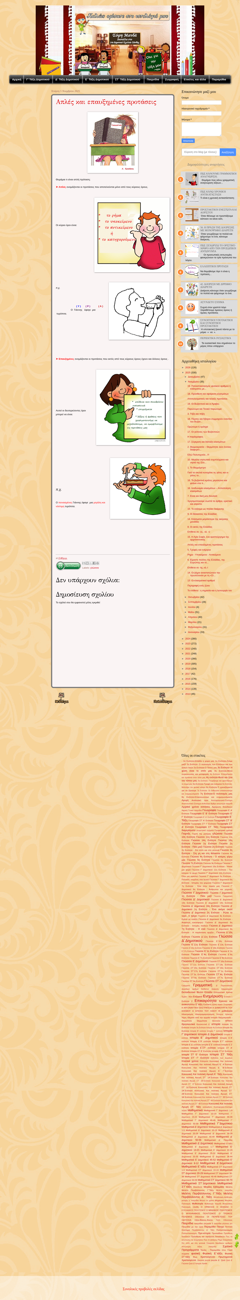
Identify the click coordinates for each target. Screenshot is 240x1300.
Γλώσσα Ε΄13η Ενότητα (220, 945)
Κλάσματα (204, 1061)
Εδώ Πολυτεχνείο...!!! (198, 454)
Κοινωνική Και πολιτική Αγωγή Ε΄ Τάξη (202, 1074)
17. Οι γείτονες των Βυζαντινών (203, 431)
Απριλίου (192, 617)
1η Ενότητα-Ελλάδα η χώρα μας (198, 761)
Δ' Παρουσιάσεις (224, 986)
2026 (188, 367)
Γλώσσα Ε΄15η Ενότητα (192, 948)
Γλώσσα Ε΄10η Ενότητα (219, 941)
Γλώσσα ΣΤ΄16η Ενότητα (220, 968)
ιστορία (216, 1024)
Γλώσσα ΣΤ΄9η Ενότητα (193, 981)
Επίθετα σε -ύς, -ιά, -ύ (198, 531)
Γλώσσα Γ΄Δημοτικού (195, 892)
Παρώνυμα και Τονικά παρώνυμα (204, 409)
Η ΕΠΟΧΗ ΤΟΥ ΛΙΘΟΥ (204, 1011)
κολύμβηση (207, 1107)
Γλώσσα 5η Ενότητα (198, 859)
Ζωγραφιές (172, 79)
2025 (188, 372)
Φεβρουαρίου (195, 627)
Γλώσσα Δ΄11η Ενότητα (205, 936)
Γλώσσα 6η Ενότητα (222, 860)
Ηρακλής (228, 1014)
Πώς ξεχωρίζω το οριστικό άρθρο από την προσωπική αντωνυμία (218, 248)
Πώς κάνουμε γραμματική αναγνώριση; (218, 175)
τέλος (224, 1250)
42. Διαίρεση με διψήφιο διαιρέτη (215, 285)
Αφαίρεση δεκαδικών (222, 807)
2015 (188, 683)
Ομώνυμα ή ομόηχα (197, 426)
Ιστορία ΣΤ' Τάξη (221, 1054)
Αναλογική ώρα (200, 800)
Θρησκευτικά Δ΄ (203, 1024)
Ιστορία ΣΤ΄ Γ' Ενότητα (195, 1057)
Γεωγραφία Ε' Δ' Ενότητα (203, 817)
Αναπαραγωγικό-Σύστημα (221, 800)
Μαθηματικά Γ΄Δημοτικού (216, 1123)
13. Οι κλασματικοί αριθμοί (201, 580)
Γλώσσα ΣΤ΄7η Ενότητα (220, 978)
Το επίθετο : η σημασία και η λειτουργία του (209, 590)
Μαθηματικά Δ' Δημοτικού (195, 1127)
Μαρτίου (192, 622)
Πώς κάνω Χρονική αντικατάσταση (213, 193)
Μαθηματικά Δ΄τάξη (223, 1143)
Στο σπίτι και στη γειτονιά (193, 1243)
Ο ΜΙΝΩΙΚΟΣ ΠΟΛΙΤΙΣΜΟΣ (219, 1210)
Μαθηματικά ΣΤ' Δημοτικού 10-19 (202, 1170)
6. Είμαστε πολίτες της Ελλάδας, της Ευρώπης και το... (206, 561)
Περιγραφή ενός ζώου (198, 585)
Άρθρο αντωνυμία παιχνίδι (221, 804)
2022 (188, 648)
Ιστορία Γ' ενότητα (215, 1031)
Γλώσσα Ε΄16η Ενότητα (213, 948)
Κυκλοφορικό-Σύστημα (223, 1107)
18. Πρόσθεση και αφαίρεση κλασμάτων (208, 393)
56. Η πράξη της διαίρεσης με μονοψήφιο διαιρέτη (217, 229)
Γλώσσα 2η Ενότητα (213, 846)
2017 (188, 673)
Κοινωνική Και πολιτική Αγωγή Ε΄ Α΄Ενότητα (210, 1064)
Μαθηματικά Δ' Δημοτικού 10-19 (201, 1130)
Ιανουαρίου (194, 632)
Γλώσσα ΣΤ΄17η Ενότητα (194, 971)
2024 (188, 638)
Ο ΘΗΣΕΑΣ (222, 1207)
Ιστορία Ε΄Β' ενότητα (200, 1041)
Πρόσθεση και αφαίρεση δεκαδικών (208, 1236)
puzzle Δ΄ (215, 1260)
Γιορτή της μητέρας (201, 834)
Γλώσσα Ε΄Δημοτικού (195, 961)
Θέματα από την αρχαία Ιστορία (202, 1017)
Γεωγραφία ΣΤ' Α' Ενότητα (201, 820)
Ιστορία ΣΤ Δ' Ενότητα (222, 1051)
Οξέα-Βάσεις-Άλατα (204, 1220)
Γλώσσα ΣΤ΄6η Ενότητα (194, 978)
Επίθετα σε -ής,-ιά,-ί (197, 567)
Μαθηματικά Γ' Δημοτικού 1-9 (218, 1110)
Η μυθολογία (225, 1011)
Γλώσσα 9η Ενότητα (212, 863)
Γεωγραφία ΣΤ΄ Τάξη (206, 827)
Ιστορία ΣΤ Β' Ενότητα (200, 1051)
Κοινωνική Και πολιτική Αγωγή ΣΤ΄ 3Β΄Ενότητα (212, 1097)
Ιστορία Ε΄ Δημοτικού (204, 1037)
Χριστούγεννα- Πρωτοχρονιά (216, 1256)
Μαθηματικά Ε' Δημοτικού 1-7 (198, 1147)
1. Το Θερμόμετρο (196, 467)
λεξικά (184, 1111)
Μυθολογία (197, 1203)
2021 (188, 653)
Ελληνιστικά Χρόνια (223, 992)
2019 (188, 663)
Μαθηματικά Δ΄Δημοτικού (197, 1143)
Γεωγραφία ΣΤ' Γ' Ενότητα (203, 824)
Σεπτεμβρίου (194, 602)
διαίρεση (215, 989)
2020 (188, 658)
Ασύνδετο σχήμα (212, 302)
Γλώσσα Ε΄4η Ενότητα (204, 954)
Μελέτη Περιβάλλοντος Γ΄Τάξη (201, 1193)
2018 (188, 668)
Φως (195, 1257)
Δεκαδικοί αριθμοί (190, 989)
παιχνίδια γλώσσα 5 (203, 1223)
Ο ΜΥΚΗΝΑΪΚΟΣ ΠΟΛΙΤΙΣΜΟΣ (199, 1213)
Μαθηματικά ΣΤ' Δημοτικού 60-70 (215, 1180)
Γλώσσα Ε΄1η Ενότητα (207, 951)
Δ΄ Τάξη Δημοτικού (67, 79)
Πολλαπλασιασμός (189, 1233)
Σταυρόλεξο (227, 1240)
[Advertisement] (26, 108)
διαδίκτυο (205, 989)
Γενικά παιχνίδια (195, 810)
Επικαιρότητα (205, 1000)
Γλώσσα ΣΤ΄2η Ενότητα (193, 974)
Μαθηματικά (195, 1110)
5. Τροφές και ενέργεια (199, 549)
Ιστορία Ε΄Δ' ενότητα (191, 1045)
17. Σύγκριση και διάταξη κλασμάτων (206, 441)
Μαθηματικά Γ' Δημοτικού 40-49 (199, 1120)
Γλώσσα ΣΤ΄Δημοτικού (218, 980)
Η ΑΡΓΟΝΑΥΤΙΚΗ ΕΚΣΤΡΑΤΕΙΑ (197, 1008)
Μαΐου (191, 612)
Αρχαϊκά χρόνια (190, 806)
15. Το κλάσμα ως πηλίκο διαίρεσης (205, 508)
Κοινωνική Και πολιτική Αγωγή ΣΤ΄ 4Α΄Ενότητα (201, 1101)
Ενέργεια (197, 996)
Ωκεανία (200, 1260)
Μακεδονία (197, 1187)
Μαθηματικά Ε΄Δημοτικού (216, 1163)
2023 (188, 643)
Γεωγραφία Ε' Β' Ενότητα (203, 813)
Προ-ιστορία (204, 1233)
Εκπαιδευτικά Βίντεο (192, 992)
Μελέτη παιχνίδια (224, 1190)
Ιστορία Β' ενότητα (198, 1031)
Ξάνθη (196, 1207)
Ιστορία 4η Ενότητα (214, 1028)
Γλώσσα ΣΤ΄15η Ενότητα (194, 968)
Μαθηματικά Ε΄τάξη (194, 1166)
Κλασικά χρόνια (190, 1061)
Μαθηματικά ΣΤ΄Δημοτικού (199, 1183)
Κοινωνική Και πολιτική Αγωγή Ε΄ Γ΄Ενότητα (207, 1071)
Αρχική (16, 79)
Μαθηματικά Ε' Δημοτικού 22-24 (216, 1150)
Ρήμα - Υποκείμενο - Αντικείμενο (204, 554)
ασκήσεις (205, 806)
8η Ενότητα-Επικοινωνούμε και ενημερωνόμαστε (207, 797)
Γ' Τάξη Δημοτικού (37, 79)
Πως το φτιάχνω (210, 1240)
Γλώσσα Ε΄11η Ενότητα (195, 944)
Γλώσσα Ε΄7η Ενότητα (200, 958)
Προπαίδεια (217, 1233)
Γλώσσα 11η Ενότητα (207, 837)
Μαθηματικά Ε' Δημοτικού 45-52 (199, 1159)
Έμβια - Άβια (187, 997)
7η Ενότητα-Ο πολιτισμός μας (216, 793)
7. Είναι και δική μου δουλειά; (202, 496)
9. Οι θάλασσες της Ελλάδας (202, 514)
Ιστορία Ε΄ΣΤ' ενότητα (203, 1047)
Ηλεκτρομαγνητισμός (204, 1014)
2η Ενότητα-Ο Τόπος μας (205, 768)
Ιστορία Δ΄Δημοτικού (210, 1034)
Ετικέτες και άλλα (195, 79)
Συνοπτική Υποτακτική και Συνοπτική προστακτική (216, 323)
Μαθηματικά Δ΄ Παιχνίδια (218, 1140)
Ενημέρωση (213, 996)
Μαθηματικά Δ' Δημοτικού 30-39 (216, 1133)
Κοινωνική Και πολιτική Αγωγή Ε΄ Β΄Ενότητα (207, 1068)
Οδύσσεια (199, 1217)
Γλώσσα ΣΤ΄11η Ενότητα (193, 965)
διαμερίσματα (226, 989)
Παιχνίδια (153, 79)
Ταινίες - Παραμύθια (210, 1250)
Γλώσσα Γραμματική (223, 896)
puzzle (207, 1260)
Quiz (223, 1260)
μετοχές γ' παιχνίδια (190, 1200)
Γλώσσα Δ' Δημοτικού (196, 899)
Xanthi (204, 1264)
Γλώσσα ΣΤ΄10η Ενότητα (220, 961)
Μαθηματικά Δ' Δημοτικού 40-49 (198, 1137)
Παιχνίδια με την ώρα (192, 1227)
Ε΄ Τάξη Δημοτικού (97, 79)
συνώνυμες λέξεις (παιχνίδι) (199, 1247)
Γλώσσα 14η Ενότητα (203, 840)
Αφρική (185, 810)
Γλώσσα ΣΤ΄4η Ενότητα (219, 974)
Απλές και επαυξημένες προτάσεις (205, 544)
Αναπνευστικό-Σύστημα (191, 804)
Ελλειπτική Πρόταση (214, 266)
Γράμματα (186, 986)
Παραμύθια (219, 79)
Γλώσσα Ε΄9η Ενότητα (222, 958)
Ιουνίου (191, 607)
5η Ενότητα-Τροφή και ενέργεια (207, 784)
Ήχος (184, 1017)
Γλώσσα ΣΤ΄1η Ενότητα (220, 971)
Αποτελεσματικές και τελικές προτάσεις (207, 398)
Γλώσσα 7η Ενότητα (192, 863)
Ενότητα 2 (187, 1001)
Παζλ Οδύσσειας (224, 1220)
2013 (188, 694)
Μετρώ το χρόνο (207, 1200)
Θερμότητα (202, 1021)
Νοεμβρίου (193, 381)
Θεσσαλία (216, 1021)
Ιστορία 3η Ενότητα (198, 1028)
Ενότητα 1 (228, 997)
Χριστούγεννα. (189, 1260)
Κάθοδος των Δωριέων (221, 1058)
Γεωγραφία (209, 810)
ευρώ (220, 1004)
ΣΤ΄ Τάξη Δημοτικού (127, 79)
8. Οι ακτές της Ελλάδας (199, 526)
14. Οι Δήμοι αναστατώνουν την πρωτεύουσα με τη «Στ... (203, 574)
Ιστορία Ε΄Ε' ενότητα (210, 1045)
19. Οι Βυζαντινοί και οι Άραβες (203, 403)
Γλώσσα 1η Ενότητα (205, 843)
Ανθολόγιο (206, 804)
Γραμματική (202, 985)
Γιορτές (186, 833)
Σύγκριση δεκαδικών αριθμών (219, 1243)
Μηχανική (219, 1200)
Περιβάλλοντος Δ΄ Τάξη (203, 1230)
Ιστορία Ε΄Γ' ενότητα (222, 1041)
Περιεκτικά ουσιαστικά (215, 338)
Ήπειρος (219, 1014)
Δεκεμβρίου (194, 376)
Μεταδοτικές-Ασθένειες (223, 1197)
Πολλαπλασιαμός (224, 1230)
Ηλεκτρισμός (187, 1014)
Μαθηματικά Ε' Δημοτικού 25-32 (198, 1153)
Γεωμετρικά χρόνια (223, 830)
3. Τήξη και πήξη (196, 413)
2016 (188, 678)
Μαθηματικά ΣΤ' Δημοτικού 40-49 (200, 1176)
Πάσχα (220, 1226)
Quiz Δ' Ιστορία (195, 1264)
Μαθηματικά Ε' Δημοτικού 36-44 (216, 1156)
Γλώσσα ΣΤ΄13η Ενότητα (219, 965)
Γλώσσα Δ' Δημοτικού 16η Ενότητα (201, 906)
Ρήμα (220, 1240)
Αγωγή (185, 800)
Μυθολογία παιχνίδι (212, 1204)
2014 (188, 688)
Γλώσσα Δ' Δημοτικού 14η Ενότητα (214, 903)
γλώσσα (94, 567)
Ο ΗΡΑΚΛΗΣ (207, 1207)
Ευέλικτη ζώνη (210, 1004)
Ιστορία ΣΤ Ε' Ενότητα (195, 1054)
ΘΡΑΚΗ (228, 1021)
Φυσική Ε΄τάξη (212, 1253)
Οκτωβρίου (193, 597)
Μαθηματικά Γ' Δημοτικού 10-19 (199, 1114)
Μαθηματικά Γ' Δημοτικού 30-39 (215, 1117)
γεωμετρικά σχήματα (205, 830)
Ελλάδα (208, 992)
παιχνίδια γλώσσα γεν (223, 1224)
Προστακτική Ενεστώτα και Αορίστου (218, 211)
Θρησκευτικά (188, 1024)
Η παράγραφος (195, 436)
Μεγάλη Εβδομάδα (214, 1186)
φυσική (195, 1253)
